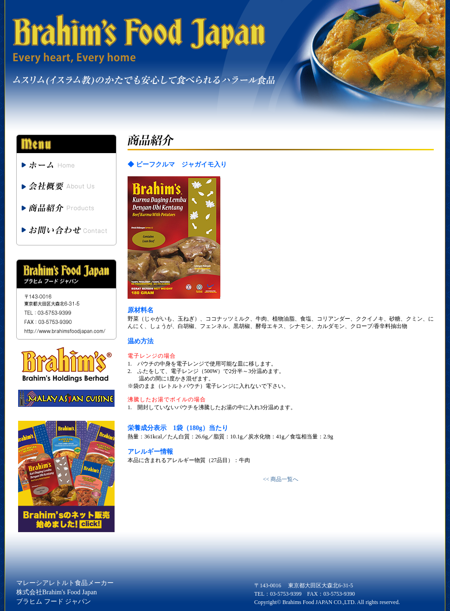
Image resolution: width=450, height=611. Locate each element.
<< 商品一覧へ (281, 479)
